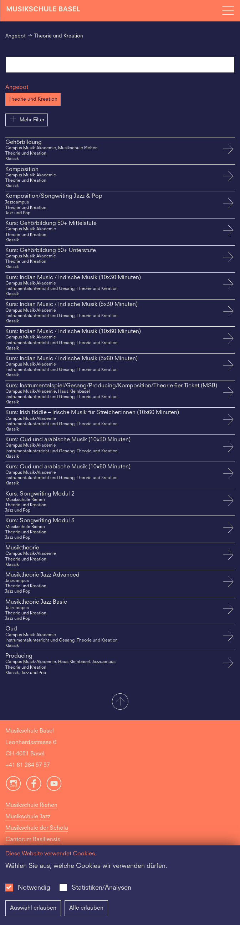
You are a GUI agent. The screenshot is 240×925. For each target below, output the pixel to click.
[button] (120, 702)
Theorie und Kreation (33, 99)
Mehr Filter (27, 119)
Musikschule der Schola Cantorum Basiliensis (36, 834)
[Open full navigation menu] (228, 10)
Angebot (15, 36)
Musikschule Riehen (31, 805)
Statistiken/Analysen (101, 888)
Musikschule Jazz (27, 817)
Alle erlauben (86, 908)
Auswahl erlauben (33, 908)
